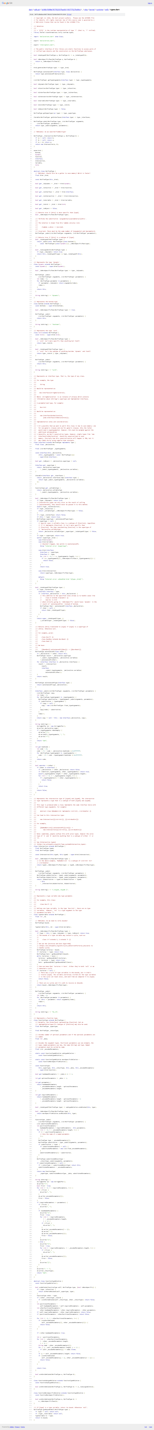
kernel (92, 9)
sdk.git (37, 9)
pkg (86, 9)
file (69, 14)
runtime (99, 9)
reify (107, 9)
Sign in (150, 3)
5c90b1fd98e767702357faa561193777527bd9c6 (61, 9)
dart (31, 9)
